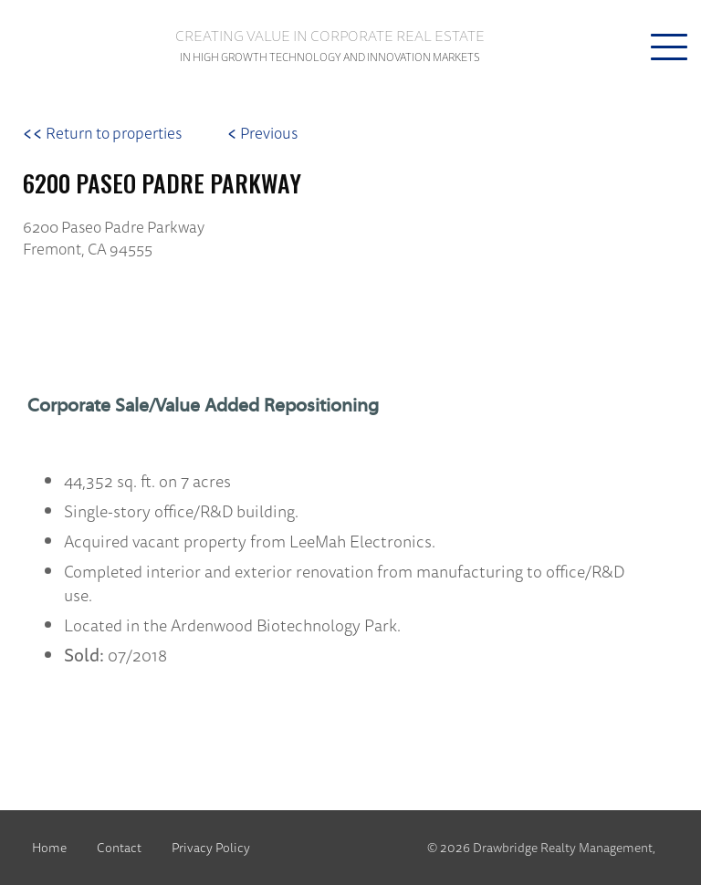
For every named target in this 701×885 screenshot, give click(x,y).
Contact (119, 848)
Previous (262, 132)
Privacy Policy (211, 848)
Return (102, 132)
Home (49, 848)
